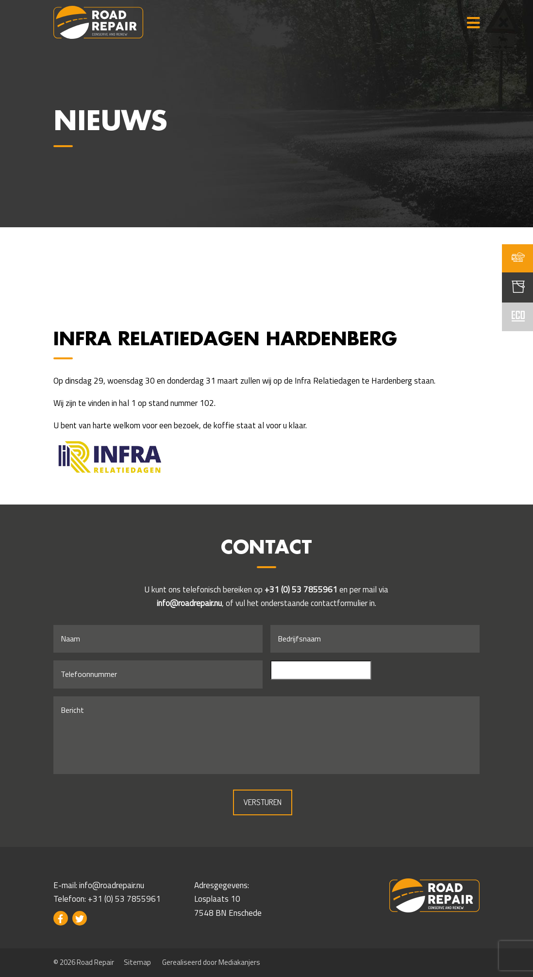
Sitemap (137, 962)
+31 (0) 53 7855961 (301, 589)
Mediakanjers (239, 962)
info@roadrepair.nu (189, 603)
